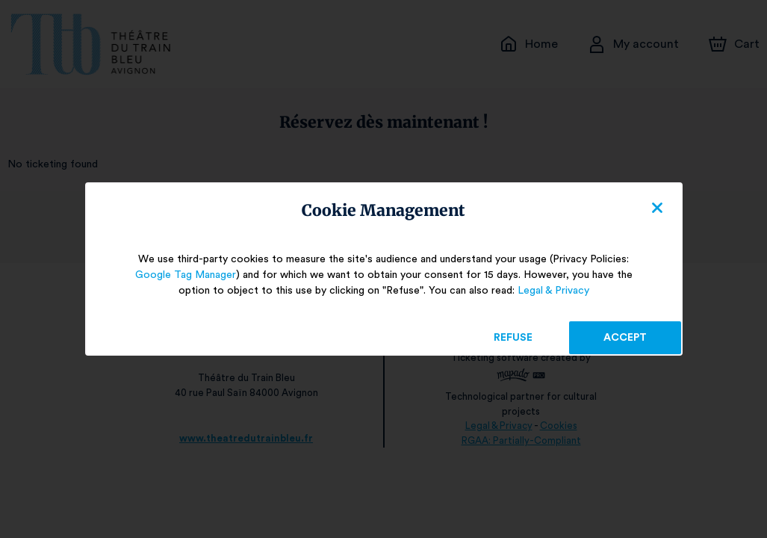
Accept (625, 338)
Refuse (512, 338)
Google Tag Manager (192, 275)
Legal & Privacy (546, 291)
